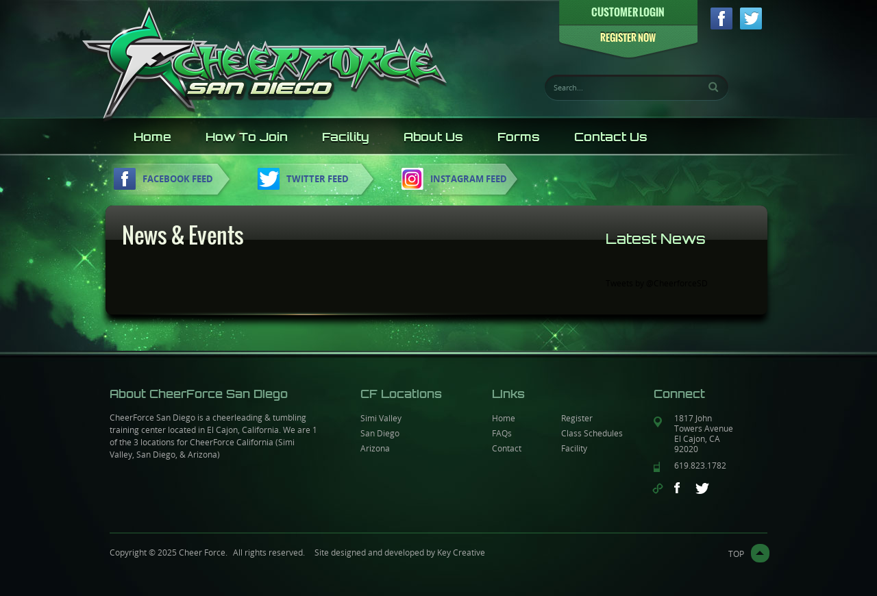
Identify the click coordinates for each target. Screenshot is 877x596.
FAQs (502, 432)
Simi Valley (381, 417)
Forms (518, 137)
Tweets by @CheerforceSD (657, 282)
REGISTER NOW (628, 38)
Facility (345, 137)
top (736, 553)
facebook (721, 18)
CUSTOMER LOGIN (628, 12)
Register (577, 417)
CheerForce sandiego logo (264, 63)
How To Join (247, 137)
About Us (433, 137)
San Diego (379, 432)
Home (152, 137)
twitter (751, 18)
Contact (506, 448)
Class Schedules (592, 432)
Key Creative (461, 552)
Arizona (375, 448)
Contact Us (610, 137)
